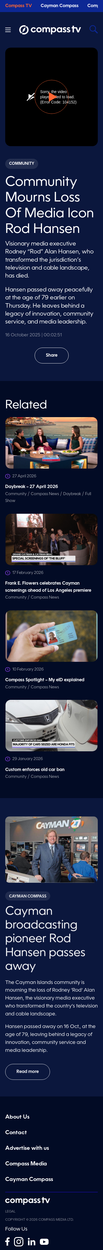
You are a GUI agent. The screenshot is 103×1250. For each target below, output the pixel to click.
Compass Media (26, 1164)
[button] (52, 97)
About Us (17, 1117)
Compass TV (18, 6)
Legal (10, 1211)
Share (55, 358)
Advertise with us (27, 1148)
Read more (27, 1075)
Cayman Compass (60, 6)
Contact (16, 1133)
